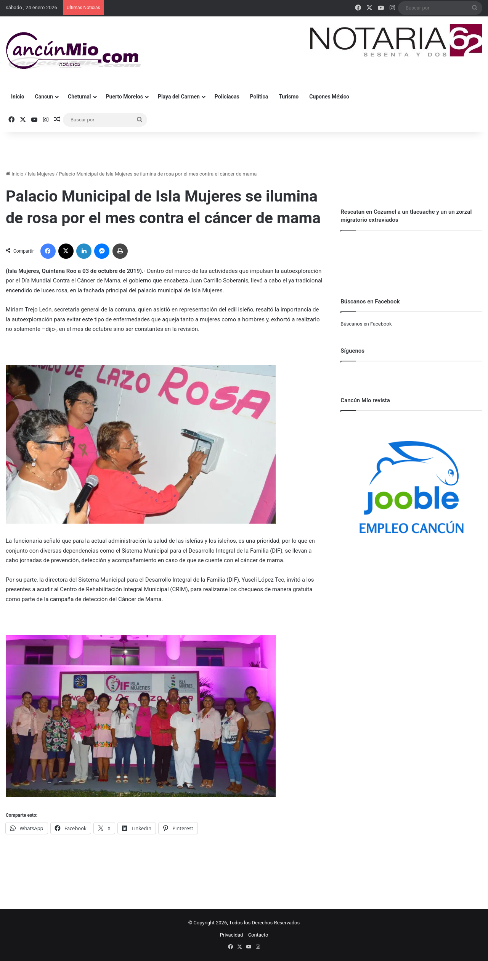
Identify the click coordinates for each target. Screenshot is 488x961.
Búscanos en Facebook (366, 324)
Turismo (289, 97)
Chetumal (79, 97)
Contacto (258, 935)
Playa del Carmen (179, 97)
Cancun (44, 97)
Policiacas (227, 97)
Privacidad (231, 935)
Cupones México (329, 97)
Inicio (17, 97)
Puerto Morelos (124, 97)
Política (259, 97)
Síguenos (352, 350)
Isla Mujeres (41, 174)
